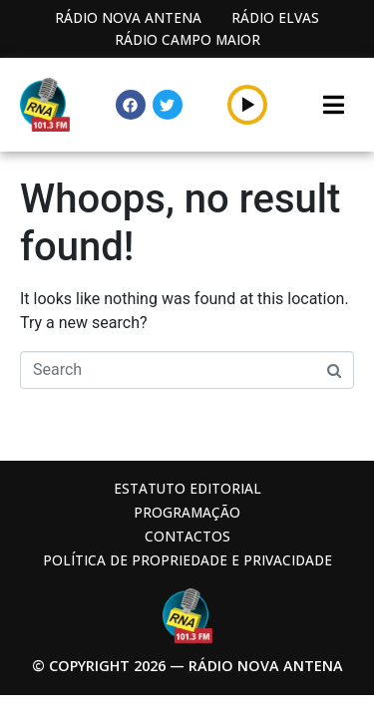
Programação (187, 512)
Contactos (187, 536)
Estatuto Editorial (187, 488)
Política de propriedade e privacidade (187, 559)
